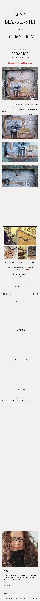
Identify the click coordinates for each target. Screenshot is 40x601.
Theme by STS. (32, 598)
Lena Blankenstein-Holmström (13, 598)
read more (6, 586)
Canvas (12, 58)
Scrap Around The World (23, 58)
